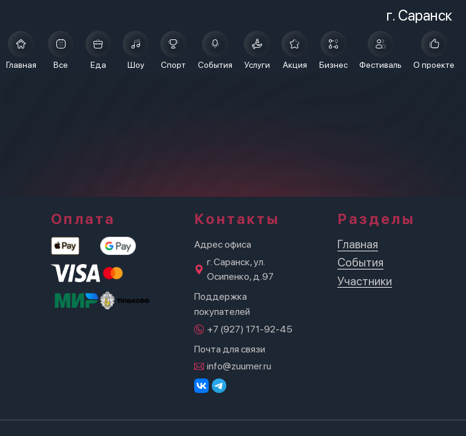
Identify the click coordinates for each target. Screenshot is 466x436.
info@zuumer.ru (239, 366)
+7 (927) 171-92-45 (249, 329)
